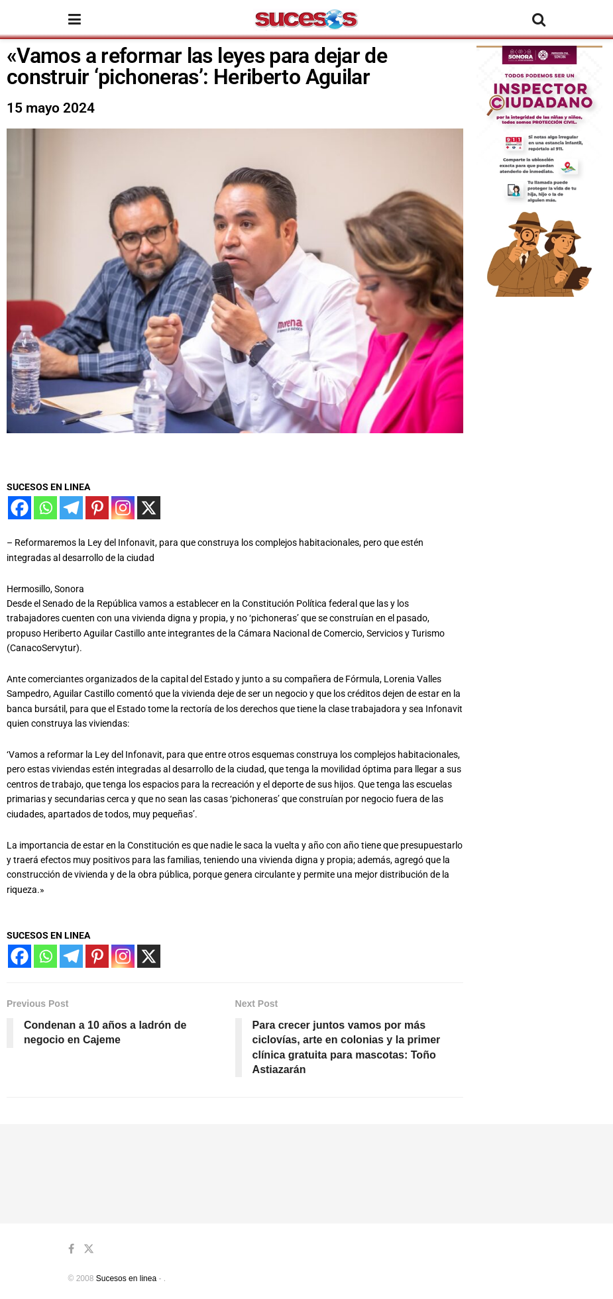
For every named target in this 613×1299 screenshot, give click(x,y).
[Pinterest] (97, 507)
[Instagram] (123, 507)
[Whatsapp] (45, 507)
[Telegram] (71, 507)
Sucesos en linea (126, 1278)
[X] (148, 507)
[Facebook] (19, 507)
